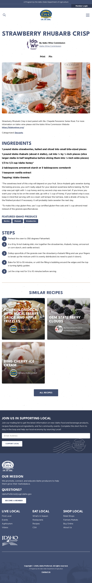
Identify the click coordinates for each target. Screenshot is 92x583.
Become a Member (14, 501)
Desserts (19, 132)
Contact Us (46, 572)
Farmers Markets (70, 520)
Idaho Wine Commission (50, 46)
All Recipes (46, 393)
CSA (35, 527)
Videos (5, 527)
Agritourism (7, 523)
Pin (50, 56)
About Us (67, 527)
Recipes (36, 523)
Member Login (82, 6)
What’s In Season (40, 516)
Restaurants (38, 520)
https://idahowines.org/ (13, 127)
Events (5, 520)
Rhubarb (17, 221)
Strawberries (31, 221)
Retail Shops (68, 516)
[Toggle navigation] (87, 15)
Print (42, 56)
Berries (7, 221)
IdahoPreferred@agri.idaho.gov (16, 494)
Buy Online (68, 523)
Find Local (6, 516)
